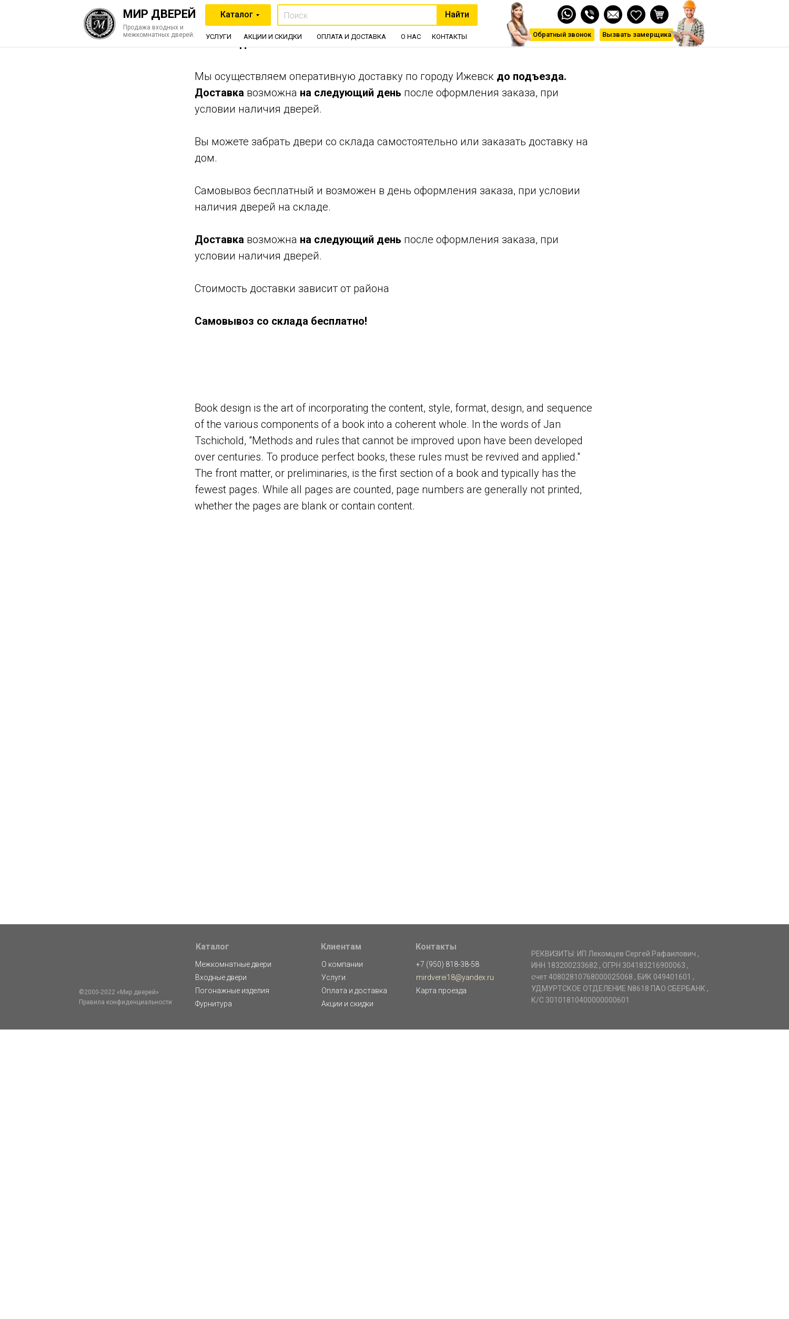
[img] (613, 14)
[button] (636, 34)
